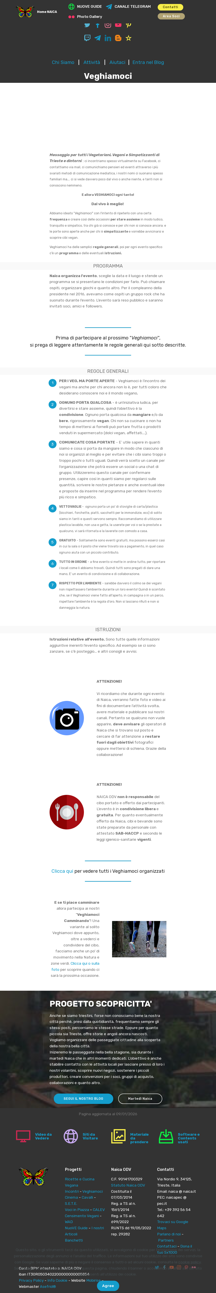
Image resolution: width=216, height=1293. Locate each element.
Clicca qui (62, 871)
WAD (69, 1222)
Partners (166, 1240)
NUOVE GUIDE (85, 6)
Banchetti (74, 1240)
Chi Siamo (63, 62)
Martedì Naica (140, 1099)
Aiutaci (117, 62)
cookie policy (189, 1275)
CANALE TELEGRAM (128, 6)
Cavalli (88, 1197)
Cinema (71, 1197)
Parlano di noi (169, 1234)
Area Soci (171, 16)
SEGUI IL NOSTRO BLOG (83, 1099)
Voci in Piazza (77, 1209)
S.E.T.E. (71, 1203)
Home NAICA (47, 12)
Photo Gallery (85, 16)
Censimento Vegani (82, 1216)
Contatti (170, 7)
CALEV (99, 1209)
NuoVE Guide (76, 1228)
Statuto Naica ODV (128, 1185)
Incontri (72, 1191)
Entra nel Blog (148, 62)
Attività (92, 62)
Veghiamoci (92, 1191)
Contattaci (167, 1246)
